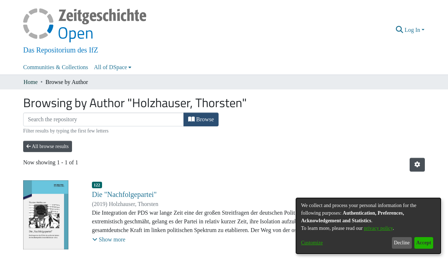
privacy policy (378, 228)
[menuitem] (113, 67)
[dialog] (368, 226)
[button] (399, 30)
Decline (402, 242)
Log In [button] (413, 30)
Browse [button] (201, 119)
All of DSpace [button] (110, 67)
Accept (423, 242)
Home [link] (31, 82)
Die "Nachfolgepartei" (124, 194)
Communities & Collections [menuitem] (55, 67)
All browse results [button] (47, 146)
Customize (312, 242)
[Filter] (103, 119)
